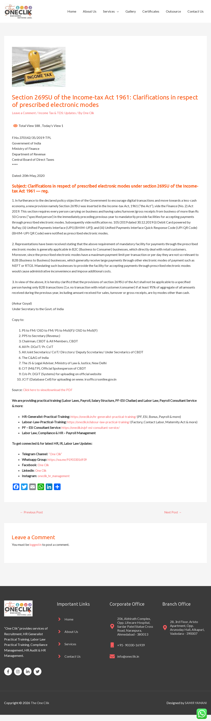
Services (109, 11)
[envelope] (124, 662)
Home (71, 11)
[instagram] (18, 678)
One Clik (44, 470)
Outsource (173, 11)
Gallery (130, 11)
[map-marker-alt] (132, 632)
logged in (36, 550)
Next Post (173, 518)
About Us (89, 11)
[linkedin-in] (28, 678)
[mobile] (127, 651)
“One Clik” (56, 459)
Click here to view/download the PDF (49, 390)
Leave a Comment (24, 113)
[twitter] (38, 678)
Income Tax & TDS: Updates (59, 113)
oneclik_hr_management (55, 481)
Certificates (150, 11)
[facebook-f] (8, 678)
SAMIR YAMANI (195, 709)
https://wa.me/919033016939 (69, 465)
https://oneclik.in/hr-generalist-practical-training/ (106, 416)
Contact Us (196, 11)
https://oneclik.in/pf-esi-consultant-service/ (92, 433)
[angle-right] (65, 625)
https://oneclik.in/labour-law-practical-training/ (101, 422)
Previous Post (32, 518)
